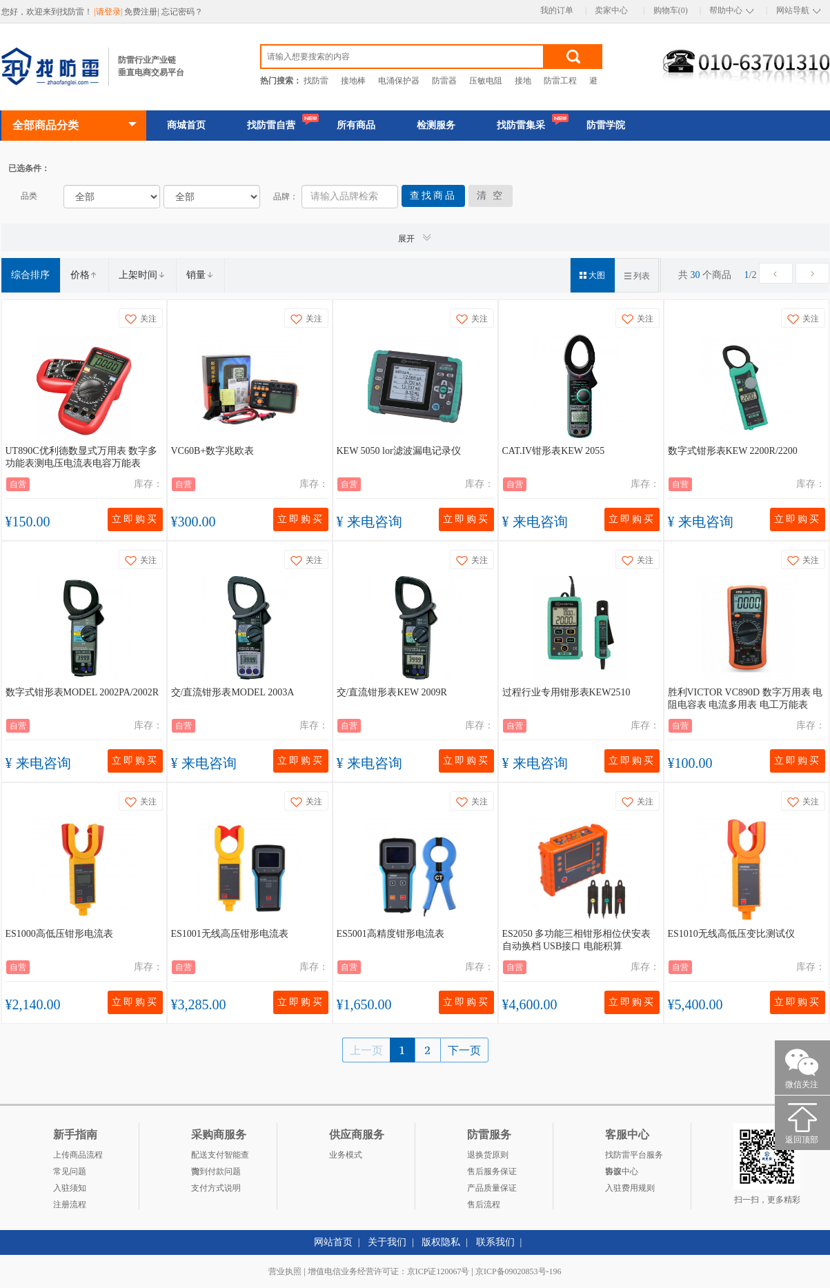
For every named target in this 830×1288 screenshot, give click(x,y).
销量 (200, 275)
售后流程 (483, 1204)
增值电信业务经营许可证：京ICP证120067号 (389, 1271)
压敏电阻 (485, 81)
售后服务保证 (492, 1171)
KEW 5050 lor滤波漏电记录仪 (399, 451)
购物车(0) (670, 10)
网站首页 (333, 1242)
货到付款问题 (216, 1171)
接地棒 (353, 81)
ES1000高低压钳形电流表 (59, 934)
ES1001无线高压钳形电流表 (229, 934)
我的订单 (556, 10)
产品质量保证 (492, 1188)
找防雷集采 (521, 125)
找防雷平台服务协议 (634, 1156)
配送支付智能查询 (220, 1156)
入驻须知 (69, 1188)
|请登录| (110, 12)
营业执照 (285, 1271)
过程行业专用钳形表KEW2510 (566, 692)
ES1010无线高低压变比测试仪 (731, 934)
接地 (523, 81)
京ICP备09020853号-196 (518, 1271)
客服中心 (621, 1171)
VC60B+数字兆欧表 (213, 451)
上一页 (366, 1050)
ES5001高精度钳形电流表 (390, 934)
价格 (84, 275)
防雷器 (444, 81)
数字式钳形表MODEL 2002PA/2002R (82, 692)
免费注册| (142, 12)
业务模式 (345, 1155)
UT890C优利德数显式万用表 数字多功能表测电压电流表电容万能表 (82, 457)
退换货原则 (487, 1155)
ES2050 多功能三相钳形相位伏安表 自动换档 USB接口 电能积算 (576, 940)
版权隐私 (441, 1242)
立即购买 (135, 519)
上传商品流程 (78, 1155)
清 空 (491, 195)
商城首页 (186, 125)
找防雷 (316, 81)
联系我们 (495, 1242)
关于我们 (387, 1242)
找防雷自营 (271, 125)
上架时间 (142, 275)
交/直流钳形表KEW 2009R (392, 692)
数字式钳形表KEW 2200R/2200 (733, 451)
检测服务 (436, 125)
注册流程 (69, 1204)
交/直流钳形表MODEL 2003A (233, 692)
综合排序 (30, 275)
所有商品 (356, 125)
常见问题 (69, 1171)
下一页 (464, 1050)
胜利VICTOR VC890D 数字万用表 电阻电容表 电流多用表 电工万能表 (745, 698)
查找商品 (433, 195)
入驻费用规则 (630, 1188)
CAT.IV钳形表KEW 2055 (553, 451)
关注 (141, 319)
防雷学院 (605, 125)
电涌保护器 (398, 81)
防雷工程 (560, 81)
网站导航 (792, 10)
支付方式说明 (216, 1188)
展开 (415, 238)
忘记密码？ (182, 12)
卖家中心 (611, 10)
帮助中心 (725, 10)
